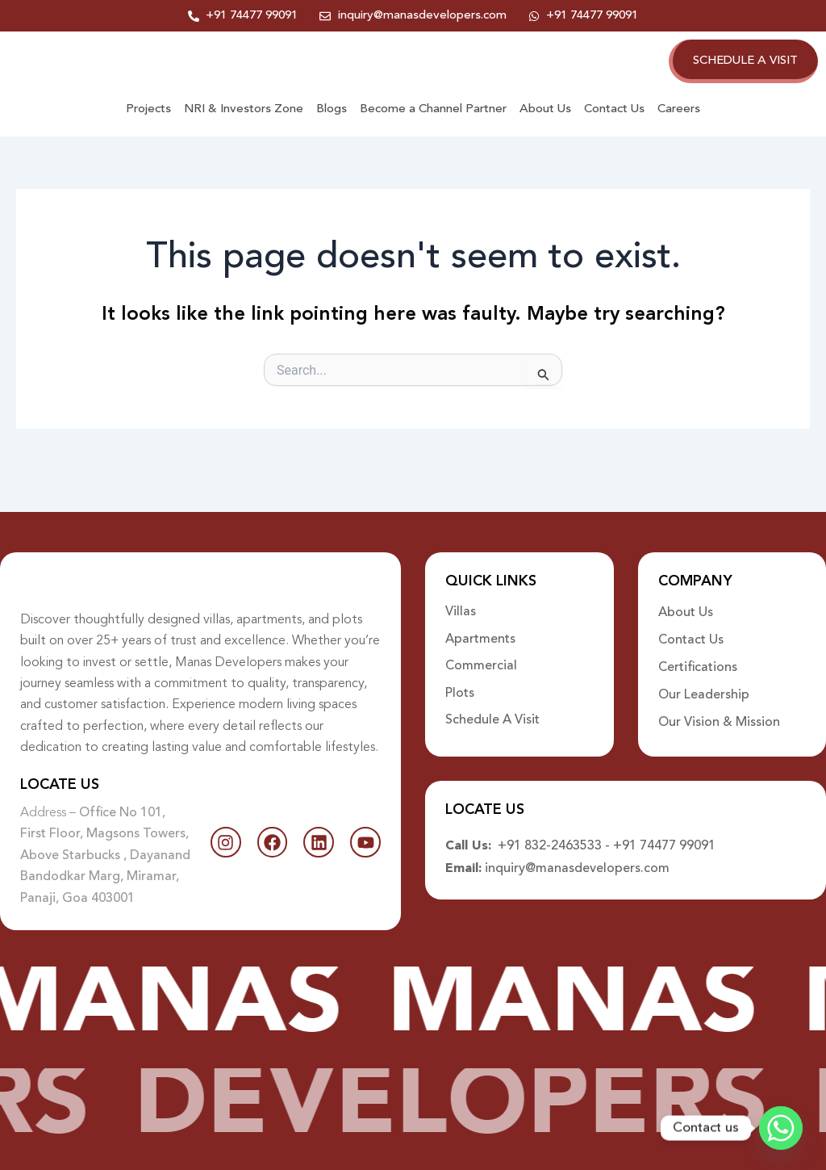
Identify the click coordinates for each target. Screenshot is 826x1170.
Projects (148, 126)
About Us (545, 126)
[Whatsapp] (781, 1128)
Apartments (480, 625)
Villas (460, 598)
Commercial (481, 653)
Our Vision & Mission (719, 708)
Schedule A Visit (492, 708)
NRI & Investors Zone (243, 126)
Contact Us (614, 126)
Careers (678, 126)
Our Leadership (703, 680)
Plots (459, 680)
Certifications (697, 653)
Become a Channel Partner (433, 126)
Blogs (331, 126)
